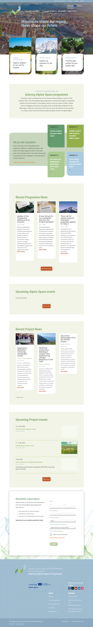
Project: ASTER (65, 344)
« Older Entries (19, 397)
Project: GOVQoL (20, 431)
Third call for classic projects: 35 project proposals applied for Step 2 (68, 220)
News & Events (72, 11)
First (51, 504)
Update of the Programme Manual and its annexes (23, 219)
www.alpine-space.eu (76, 609)
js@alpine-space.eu (76, 611)
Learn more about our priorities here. (24, 162)
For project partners (49, 11)
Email (54, 511)
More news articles (46, 268)
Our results (52, 608)
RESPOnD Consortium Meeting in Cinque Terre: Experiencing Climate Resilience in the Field (46, 355)
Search (82, 1)
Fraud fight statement (77, 621)
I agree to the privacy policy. (60, 534)
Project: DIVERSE (20, 447)
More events (46, 306)
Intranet (70, 1)
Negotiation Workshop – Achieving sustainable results (22, 352)
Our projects (62, 11)
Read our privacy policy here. (57, 537)
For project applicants (32, 11)
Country (54, 518)
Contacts (76, 1)
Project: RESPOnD (44, 364)
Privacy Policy (65, 621)
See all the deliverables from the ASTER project (68, 339)
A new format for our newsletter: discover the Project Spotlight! (46, 219)
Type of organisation (58, 524)
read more (21, 252)
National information (59, 1)
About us (51, 596)
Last (64, 504)
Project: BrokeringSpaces (24, 358)
